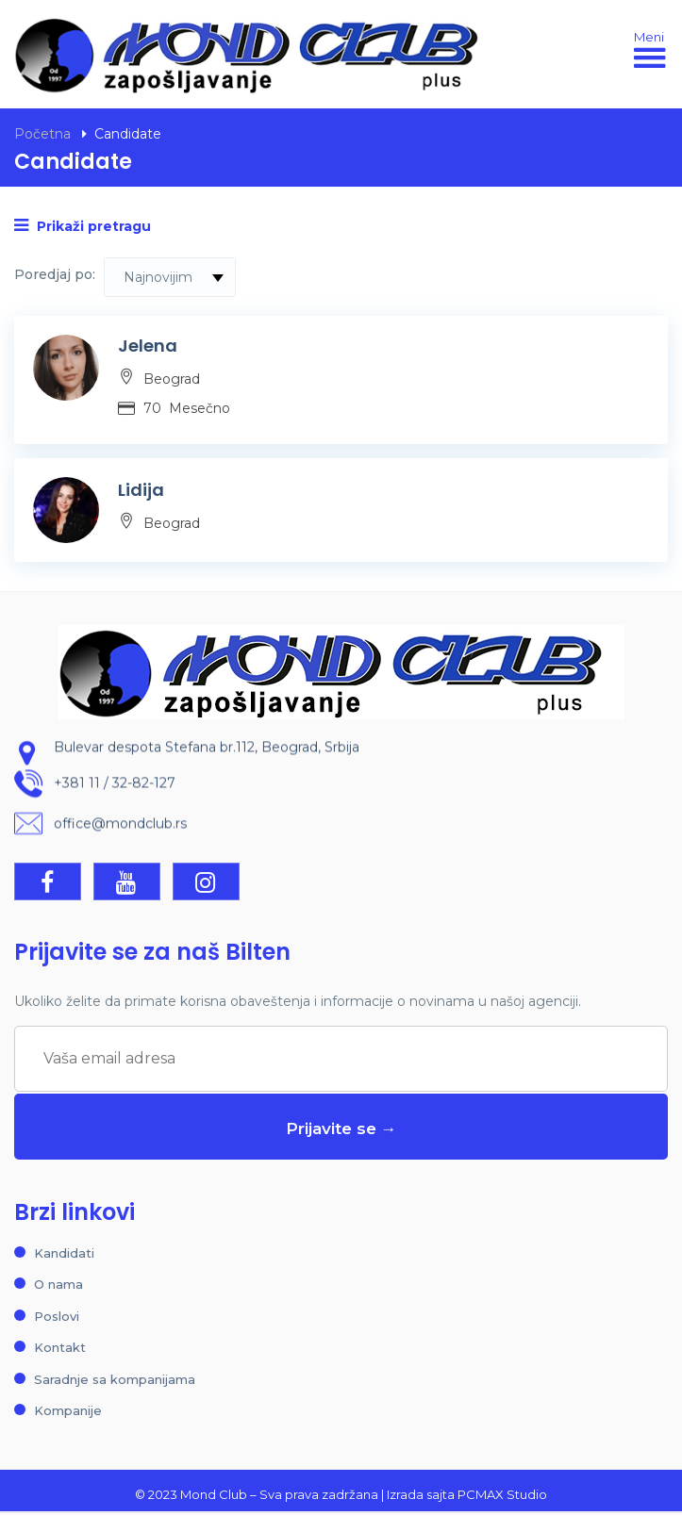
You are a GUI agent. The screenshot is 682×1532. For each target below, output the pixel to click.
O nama (58, 1284)
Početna (42, 133)
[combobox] (170, 277)
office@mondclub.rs (120, 824)
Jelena (147, 345)
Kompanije (68, 1410)
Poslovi (56, 1316)
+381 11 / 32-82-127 (114, 784)
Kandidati (64, 1252)
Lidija (141, 490)
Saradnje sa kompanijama (114, 1379)
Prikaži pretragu (82, 226)
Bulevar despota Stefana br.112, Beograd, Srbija (206, 748)
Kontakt (60, 1347)
